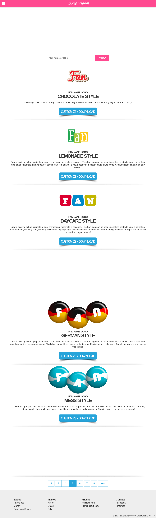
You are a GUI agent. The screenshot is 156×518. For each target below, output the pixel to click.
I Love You (19, 503)
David (51, 506)
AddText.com (88, 503)
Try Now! (101, 58)
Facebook (121, 503)
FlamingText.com (90, 506)
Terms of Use (124, 515)
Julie (50, 509)
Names (52, 499)
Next (103, 483)
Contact (120, 499)
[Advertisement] (78, 31)
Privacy (115, 515)
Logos (17, 499)
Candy (17, 506)
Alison (51, 503)
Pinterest (120, 506)
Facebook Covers (22, 509)
